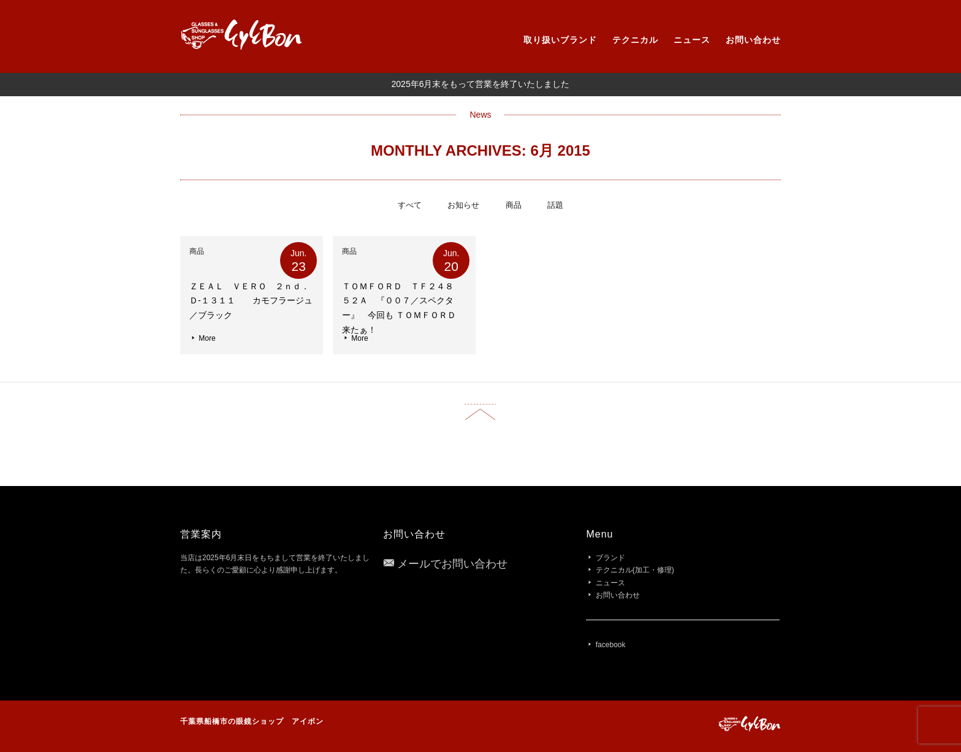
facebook (611, 644)
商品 (514, 205)
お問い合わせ (753, 40)
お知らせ (463, 205)
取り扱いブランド (560, 40)
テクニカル (635, 40)
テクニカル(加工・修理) (635, 570)
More (202, 338)
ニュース (692, 40)
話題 (555, 205)
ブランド (610, 557)
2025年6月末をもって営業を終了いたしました (481, 84)
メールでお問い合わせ (452, 564)
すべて (410, 205)
